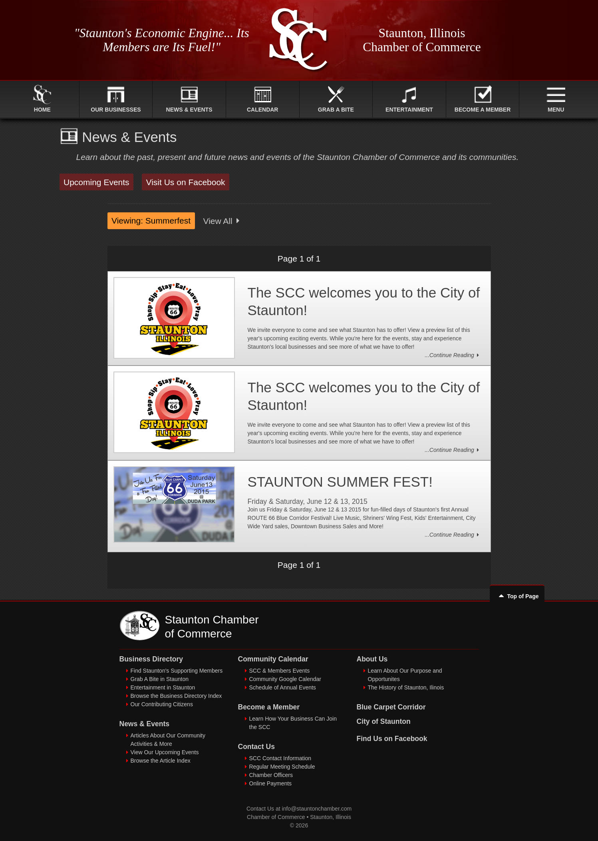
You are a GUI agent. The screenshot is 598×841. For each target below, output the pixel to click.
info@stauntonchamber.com (317, 808)
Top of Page (516, 596)
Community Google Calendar (285, 679)
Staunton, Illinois (330, 817)
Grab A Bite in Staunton (160, 679)
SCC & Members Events (279, 670)
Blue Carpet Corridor (391, 707)
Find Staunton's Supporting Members (177, 670)
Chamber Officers (271, 775)
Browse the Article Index (161, 760)
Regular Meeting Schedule (282, 766)
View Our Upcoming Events (165, 752)
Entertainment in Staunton (163, 687)
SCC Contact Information (280, 758)
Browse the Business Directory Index (176, 696)
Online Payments (270, 783)
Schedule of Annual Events (282, 687)
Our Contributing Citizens (162, 704)
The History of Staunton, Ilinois (406, 687)
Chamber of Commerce (276, 817)
